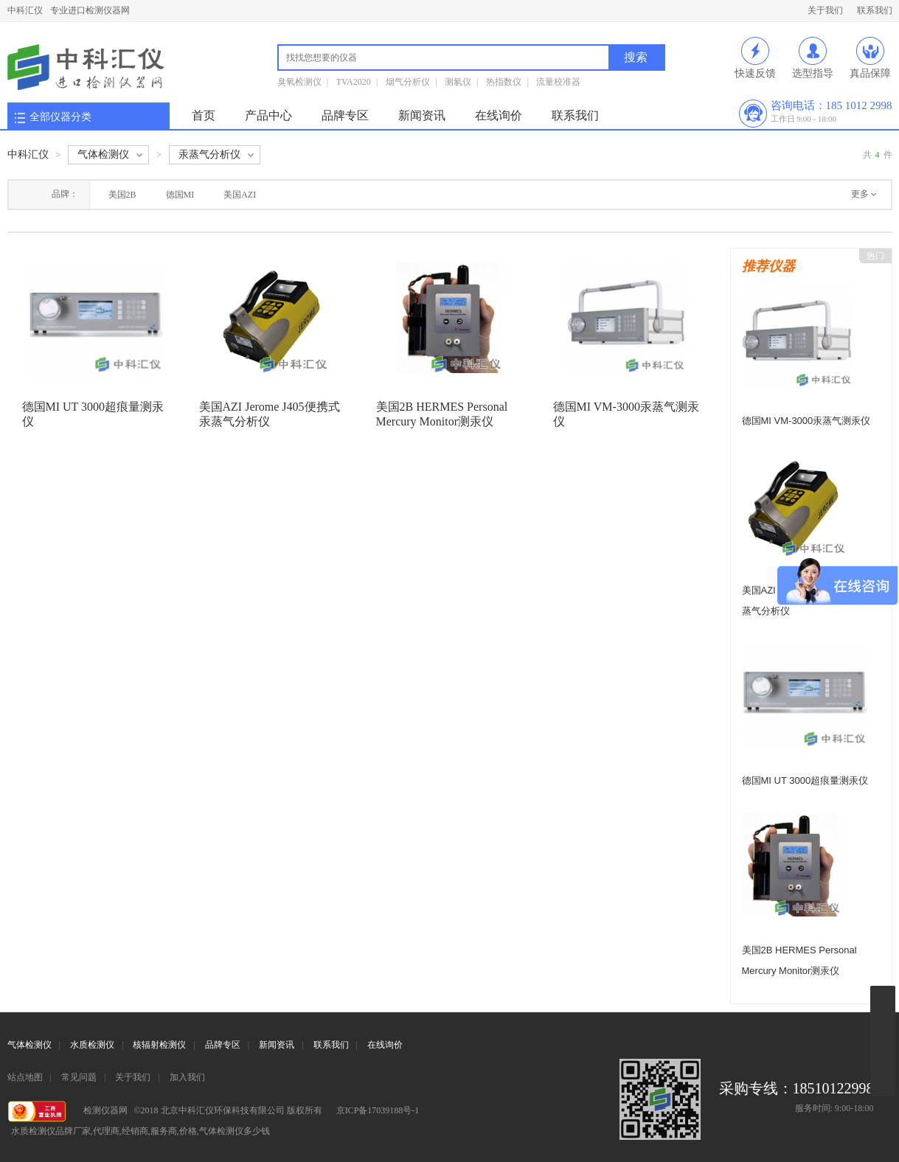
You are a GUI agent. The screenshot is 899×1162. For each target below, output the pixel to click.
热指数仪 (503, 82)
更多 (860, 194)
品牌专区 (345, 115)
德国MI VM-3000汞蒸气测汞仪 (806, 420)
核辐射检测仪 (159, 1045)
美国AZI (239, 194)
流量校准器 (558, 82)
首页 (203, 115)
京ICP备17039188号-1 (378, 1110)
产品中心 (268, 115)
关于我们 (825, 10)
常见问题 (79, 1077)
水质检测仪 (92, 1045)
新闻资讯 (421, 115)
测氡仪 (458, 82)
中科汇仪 (25, 10)
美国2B (122, 194)
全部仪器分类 (60, 116)
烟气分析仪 (408, 82)
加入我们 (187, 1077)
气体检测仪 (29, 1045)
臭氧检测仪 (299, 82)
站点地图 (25, 1077)
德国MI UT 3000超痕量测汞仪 (805, 780)
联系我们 (874, 10)
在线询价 (498, 115)
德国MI (180, 194)
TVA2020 (353, 82)
